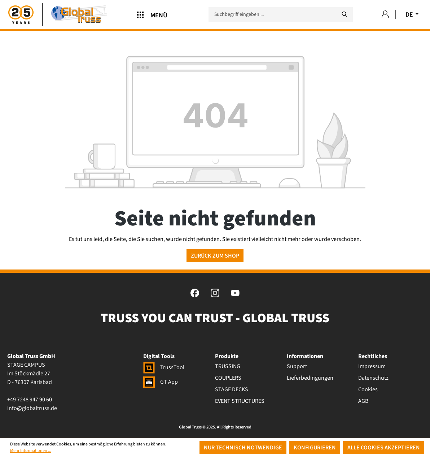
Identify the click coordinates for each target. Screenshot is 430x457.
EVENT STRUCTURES (239, 401)
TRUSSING (227, 366)
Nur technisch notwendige (243, 448)
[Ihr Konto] (385, 15)
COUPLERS (228, 378)
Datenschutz (373, 378)
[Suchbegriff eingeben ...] (281, 14)
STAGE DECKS (231, 389)
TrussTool (163, 367)
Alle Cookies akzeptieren (383, 448)
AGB (363, 401)
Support (297, 366)
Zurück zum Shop (215, 256)
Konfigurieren (315, 448)
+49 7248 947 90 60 (29, 400)
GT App (160, 382)
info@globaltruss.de (32, 408)
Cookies (368, 389)
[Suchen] (344, 14)
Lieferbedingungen (310, 378)
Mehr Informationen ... (30, 451)
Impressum (372, 366)
